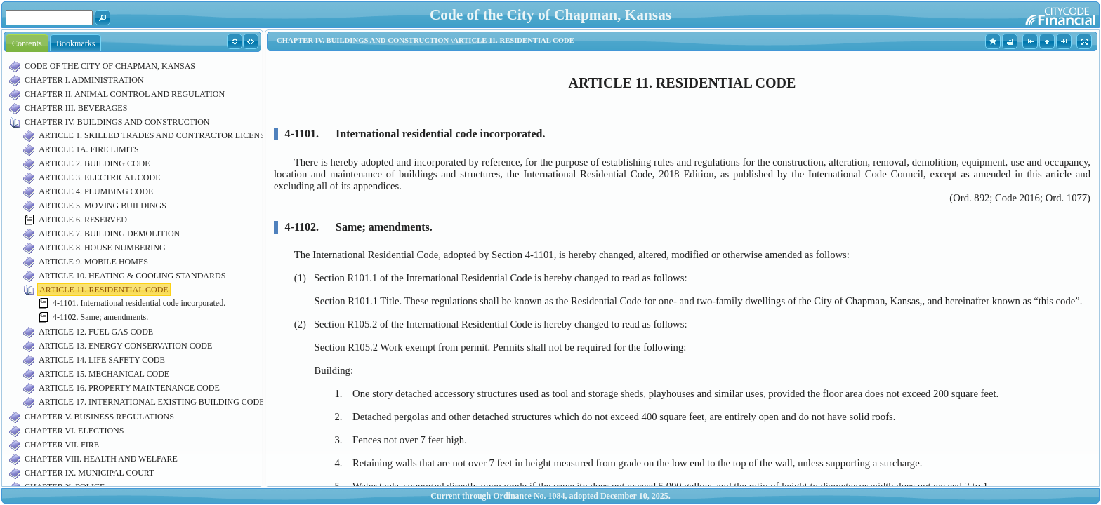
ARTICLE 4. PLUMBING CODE (96, 191)
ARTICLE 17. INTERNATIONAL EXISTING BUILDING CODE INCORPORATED (185, 402)
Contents (27, 43)
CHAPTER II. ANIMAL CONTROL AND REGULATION (125, 94)
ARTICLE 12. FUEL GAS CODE (96, 332)
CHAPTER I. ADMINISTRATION (84, 80)
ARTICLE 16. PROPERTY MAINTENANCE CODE (129, 388)
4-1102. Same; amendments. (100, 317)
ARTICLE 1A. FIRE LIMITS (89, 149)
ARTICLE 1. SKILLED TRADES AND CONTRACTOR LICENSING (159, 135)
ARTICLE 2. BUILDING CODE (94, 163)
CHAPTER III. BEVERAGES (76, 108)
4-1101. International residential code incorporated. (139, 303)
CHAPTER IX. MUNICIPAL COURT (89, 473)
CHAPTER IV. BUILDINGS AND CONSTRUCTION (117, 122)
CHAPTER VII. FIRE (62, 445)
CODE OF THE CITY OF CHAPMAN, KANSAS (110, 66)
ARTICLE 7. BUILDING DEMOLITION (109, 233)
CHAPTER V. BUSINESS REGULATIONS (99, 417)
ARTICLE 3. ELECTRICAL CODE (99, 177)
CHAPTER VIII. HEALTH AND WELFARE (101, 459)
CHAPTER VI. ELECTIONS (74, 431)
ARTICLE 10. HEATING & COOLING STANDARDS (132, 276)
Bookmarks (75, 43)
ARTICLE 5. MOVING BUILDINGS (102, 205)
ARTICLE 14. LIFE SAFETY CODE (102, 360)
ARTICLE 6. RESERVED (83, 219)
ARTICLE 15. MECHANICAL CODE (104, 374)
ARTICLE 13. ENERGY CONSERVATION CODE (125, 346)
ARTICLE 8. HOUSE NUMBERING (102, 247)
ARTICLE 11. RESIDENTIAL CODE (104, 290)
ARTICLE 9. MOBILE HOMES (93, 262)
